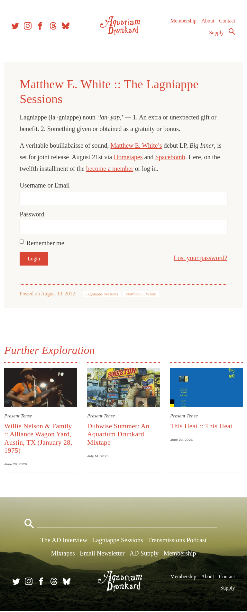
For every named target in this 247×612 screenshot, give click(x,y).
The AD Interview (64, 541)
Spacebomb (171, 157)
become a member (110, 168)
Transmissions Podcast (177, 541)
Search (231, 33)
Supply (216, 34)
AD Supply (144, 554)
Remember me (46, 243)
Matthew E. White (141, 294)
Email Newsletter (102, 554)
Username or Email (46, 185)
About (207, 22)
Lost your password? (199, 257)
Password (33, 214)
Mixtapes (63, 554)
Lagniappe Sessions (102, 294)
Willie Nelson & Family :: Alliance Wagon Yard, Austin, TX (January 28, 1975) (39, 438)
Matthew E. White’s (137, 145)
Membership (183, 22)
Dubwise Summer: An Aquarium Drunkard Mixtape (118, 434)
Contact (227, 22)
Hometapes (128, 157)
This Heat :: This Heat (201, 426)
